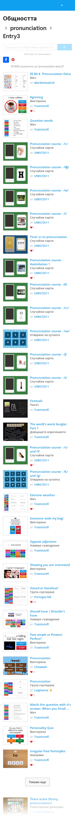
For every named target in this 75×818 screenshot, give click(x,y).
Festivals (36, 401)
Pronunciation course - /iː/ (49, 144)
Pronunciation (40, 658)
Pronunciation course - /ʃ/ (48, 354)
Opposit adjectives (43, 542)
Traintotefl (41, 106)
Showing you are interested (50, 565)
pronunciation (28, 28)
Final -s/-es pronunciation (48, 237)
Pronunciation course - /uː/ (49, 308)
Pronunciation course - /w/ (49, 190)
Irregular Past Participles (48, 751)
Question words (41, 120)
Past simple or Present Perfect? (46, 637)
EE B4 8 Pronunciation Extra (51, 74)
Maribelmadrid (44, 83)
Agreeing (37, 97)
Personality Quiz (42, 728)
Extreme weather (42, 495)
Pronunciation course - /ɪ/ (48, 378)
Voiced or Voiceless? (44, 588)
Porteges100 (42, 597)
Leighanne (41, 690)
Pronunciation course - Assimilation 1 (47, 262)
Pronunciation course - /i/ (48, 214)
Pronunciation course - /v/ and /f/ (49, 449)
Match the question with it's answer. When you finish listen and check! (51, 707)
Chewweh (40, 667)
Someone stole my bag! (46, 518)
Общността (20, 18)
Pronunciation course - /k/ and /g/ (49, 474)
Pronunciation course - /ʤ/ (49, 167)
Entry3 (11, 36)
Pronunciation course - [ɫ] (48, 284)
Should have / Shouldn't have (48, 613)
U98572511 (41, 153)
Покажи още (37, 782)
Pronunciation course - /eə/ (50, 331)
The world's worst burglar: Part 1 (49, 426)
